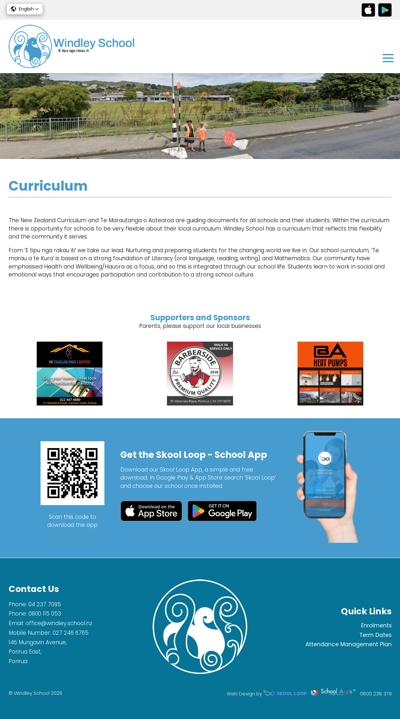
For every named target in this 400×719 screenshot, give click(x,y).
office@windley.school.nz (59, 623)
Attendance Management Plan (349, 644)
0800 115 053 (44, 613)
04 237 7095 (44, 604)
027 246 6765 (70, 633)
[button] (25, 9)
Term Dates (375, 635)
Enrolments (376, 625)
